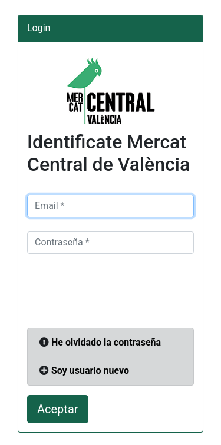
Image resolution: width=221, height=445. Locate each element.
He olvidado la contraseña (106, 342)
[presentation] (116, 291)
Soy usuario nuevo (90, 370)
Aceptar (57, 409)
